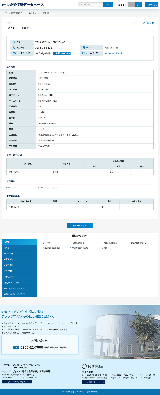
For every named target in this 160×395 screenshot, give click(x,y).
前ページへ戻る (80, 226)
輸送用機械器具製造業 (51, 248)
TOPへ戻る (151, 5)
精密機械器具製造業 (80, 248)
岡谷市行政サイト (93, 382)
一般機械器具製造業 (109, 243)
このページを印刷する (142, 23)
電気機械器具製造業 (138, 243)
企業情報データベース (23, 5)
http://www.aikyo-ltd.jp (115, 53)
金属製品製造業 (78, 243)
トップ (4, 13)
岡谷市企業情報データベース (20, 13)
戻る (10, 23)
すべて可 (46, 243)
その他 (104, 248)
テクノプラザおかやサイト (16, 382)
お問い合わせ (62, 53)
